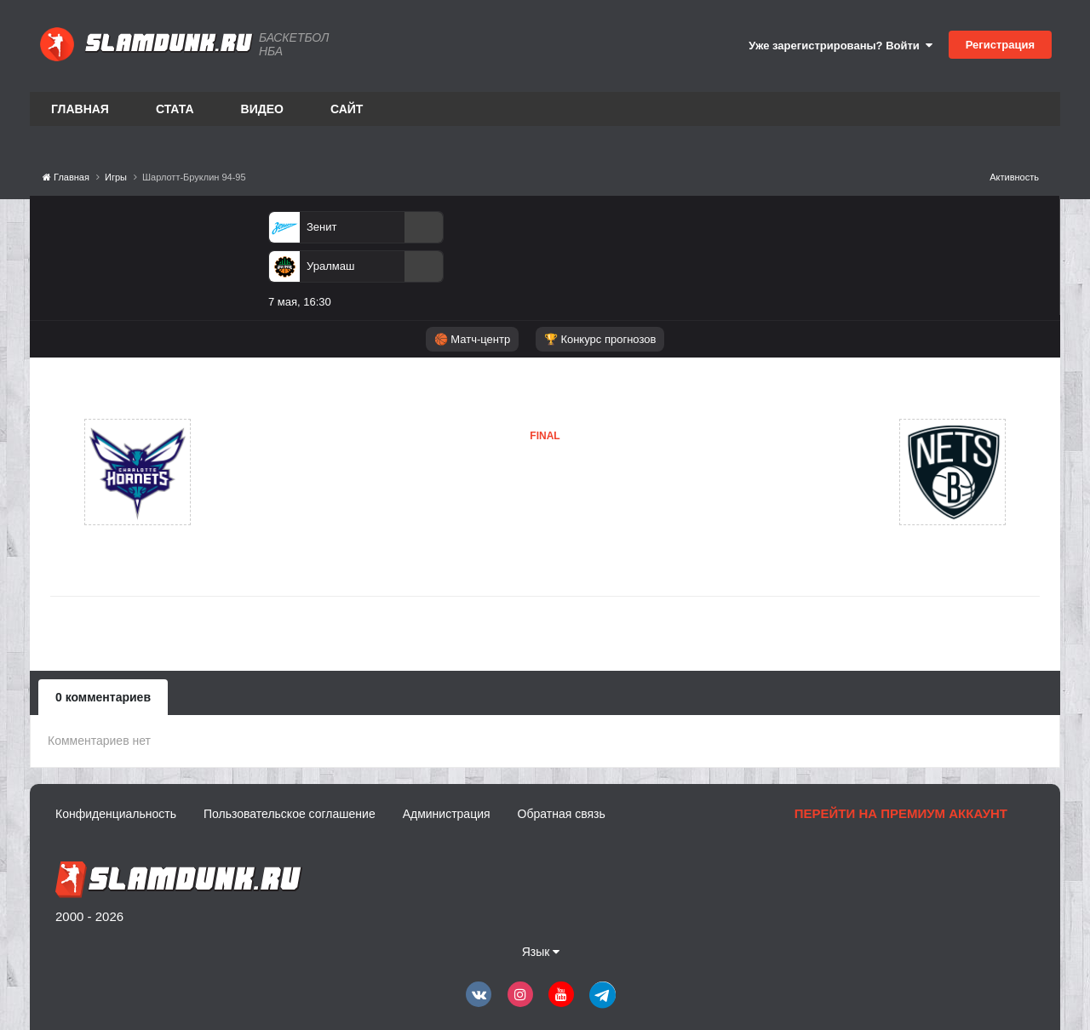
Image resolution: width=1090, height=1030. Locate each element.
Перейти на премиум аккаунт (901, 813)
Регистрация (1000, 44)
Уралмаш (330, 266)
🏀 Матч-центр (472, 339)
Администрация (446, 814)
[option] (355, 263)
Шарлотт (275, 471)
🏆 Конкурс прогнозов (600, 339)
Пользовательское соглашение (290, 814)
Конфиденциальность (115, 814)
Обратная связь (561, 814)
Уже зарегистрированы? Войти (840, 45)
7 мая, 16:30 (299, 301)
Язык (541, 951)
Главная (80, 109)
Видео (262, 109)
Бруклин (459, 506)
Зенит (321, 226)
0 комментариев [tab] (103, 697)
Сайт (347, 109)
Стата (175, 109)
